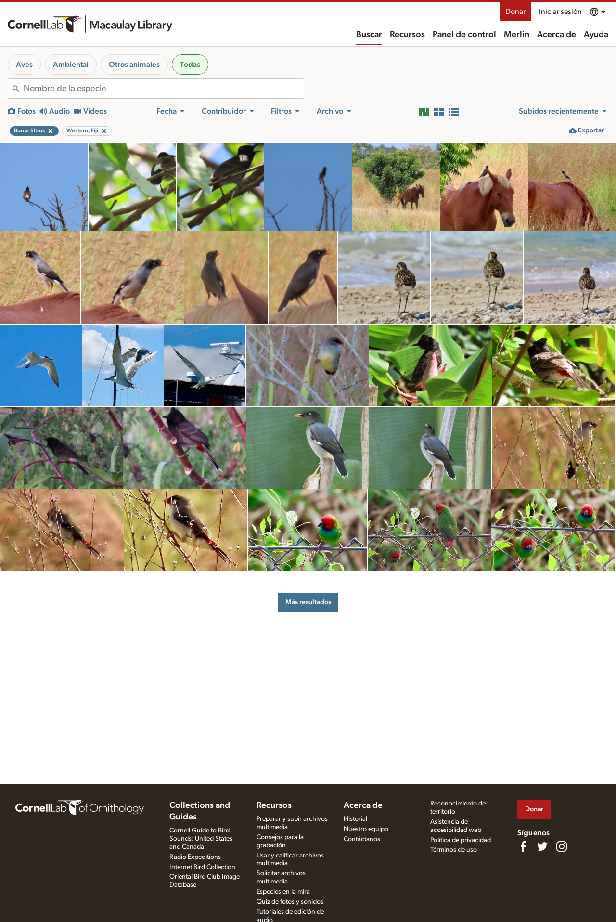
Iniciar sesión (560, 11)
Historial (355, 819)
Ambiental (71, 64)
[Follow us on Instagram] (561, 846)
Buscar (369, 34)
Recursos (407, 34)
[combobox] (164, 88)
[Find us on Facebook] (523, 846)
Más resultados (308, 602)
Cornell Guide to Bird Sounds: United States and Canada (200, 838)
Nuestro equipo (366, 829)
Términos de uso (453, 849)
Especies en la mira (283, 891)
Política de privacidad (460, 840)
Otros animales (134, 64)
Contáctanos (362, 839)
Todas (190, 64)
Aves (24, 64)
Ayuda (596, 34)
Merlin (516, 34)
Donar (515, 11)
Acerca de (556, 34)
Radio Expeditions (195, 857)
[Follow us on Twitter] (542, 846)
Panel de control (464, 34)
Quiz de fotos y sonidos (290, 901)
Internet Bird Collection (202, 867)
